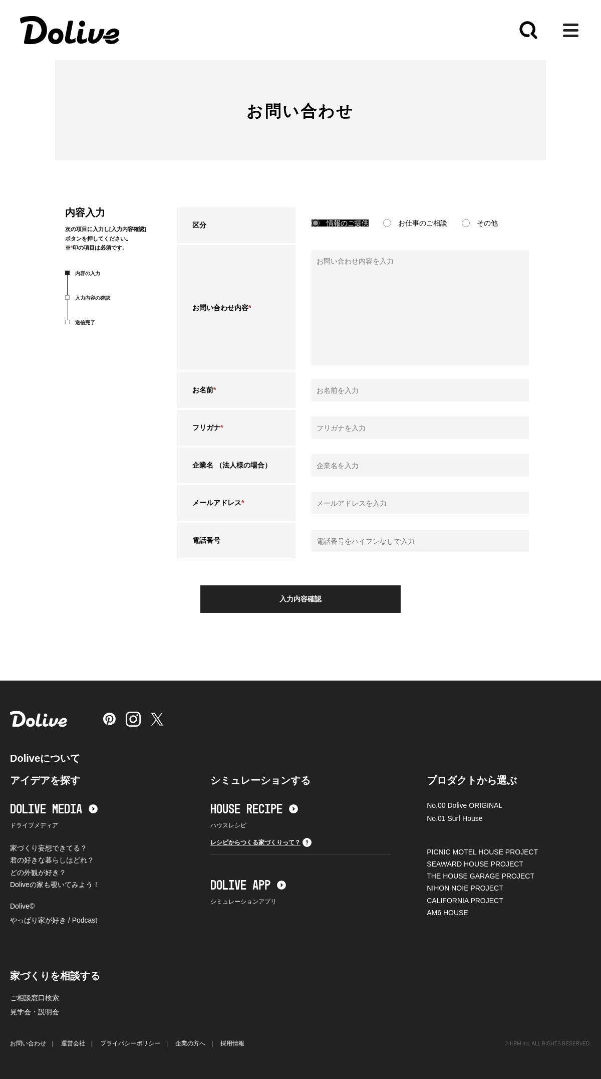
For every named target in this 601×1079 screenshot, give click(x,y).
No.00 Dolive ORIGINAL (464, 805)
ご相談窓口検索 (34, 998)
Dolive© (22, 906)
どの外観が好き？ (38, 873)
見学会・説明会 (34, 1012)
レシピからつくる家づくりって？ (261, 842)
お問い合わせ (28, 1043)
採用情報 (232, 1043)
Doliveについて (45, 758)
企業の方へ (190, 1043)
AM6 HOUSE (447, 913)
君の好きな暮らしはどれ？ (52, 860)
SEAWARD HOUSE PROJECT (475, 864)
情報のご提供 (348, 223)
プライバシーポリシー (130, 1043)
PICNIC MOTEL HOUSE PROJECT (482, 852)
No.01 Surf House (454, 818)
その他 (487, 223)
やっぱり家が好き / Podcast (53, 920)
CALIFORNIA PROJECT (465, 901)
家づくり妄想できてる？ (48, 848)
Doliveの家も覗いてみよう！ (55, 885)
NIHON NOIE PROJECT (465, 888)
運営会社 (73, 1043)
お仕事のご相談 (422, 223)
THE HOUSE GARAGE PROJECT (480, 876)
